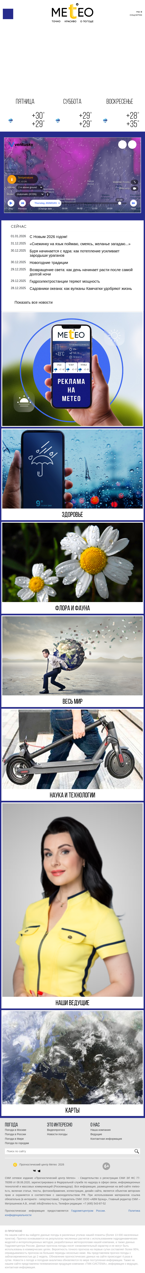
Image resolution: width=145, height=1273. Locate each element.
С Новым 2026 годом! (48, 237)
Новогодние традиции (49, 263)
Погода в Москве (15, 1129)
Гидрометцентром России (88, 1210)
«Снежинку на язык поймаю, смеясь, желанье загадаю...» (80, 244)
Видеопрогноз (56, 1129)
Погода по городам (17, 1143)
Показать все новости (34, 302)
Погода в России (15, 1134)
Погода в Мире (14, 1138)
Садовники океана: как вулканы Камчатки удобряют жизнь (81, 288)
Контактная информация (106, 1138)
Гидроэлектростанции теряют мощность (65, 281)
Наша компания (100, 1129)
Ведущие (96, 1134)
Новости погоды (57, 1134)
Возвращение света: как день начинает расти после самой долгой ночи (81, 272)
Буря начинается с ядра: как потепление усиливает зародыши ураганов (75, 253)
